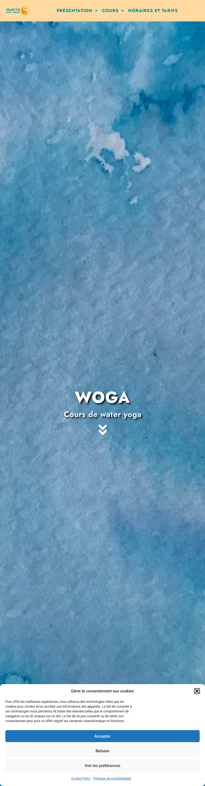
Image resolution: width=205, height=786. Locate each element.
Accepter (102, 736)
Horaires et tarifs (153, 10)
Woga (102, 397)
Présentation (77, 11)
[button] (197, 691)
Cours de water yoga (102, 414)
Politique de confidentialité (112, 778)
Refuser (102, 751)
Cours (113, 11)
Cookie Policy (80, 778)
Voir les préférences (102, 765)
